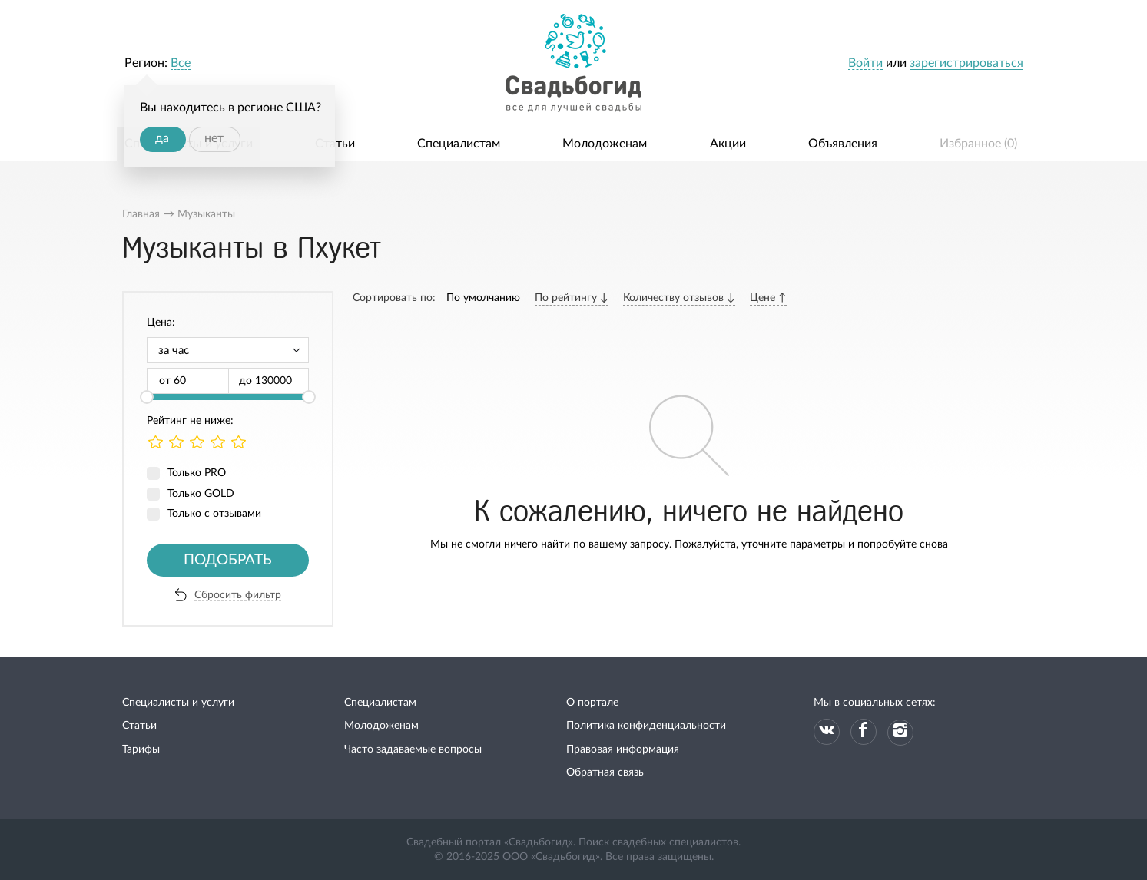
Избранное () (978, 143)
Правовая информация (622, 749)
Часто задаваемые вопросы (413, 749)
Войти (865, 63)
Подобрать (228, 560)
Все (181, 63)
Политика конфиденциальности (646, 725)
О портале (592, 702)
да (162, 138)
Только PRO (196, 473)
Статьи (335, 143)
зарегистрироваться (966, 63)
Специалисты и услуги (178, 702)
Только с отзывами (214, 513)
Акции (728, 143)
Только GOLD (200, 493)
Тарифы (141, 749)
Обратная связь (605, 772)
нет (214, 138)
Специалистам (458, 143)
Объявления (842, 143)
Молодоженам (604, 143)
